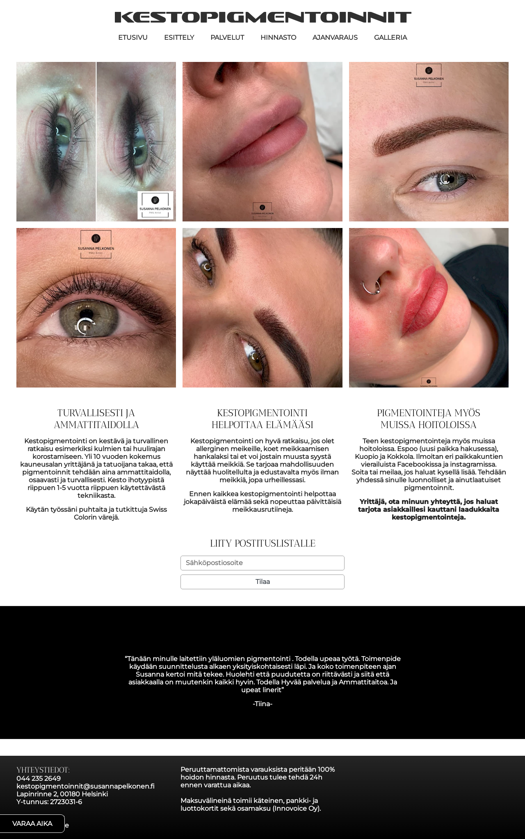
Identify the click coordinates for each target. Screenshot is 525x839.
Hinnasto (278, 37)
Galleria (390, 37)
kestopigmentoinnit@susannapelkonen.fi (85, 786)
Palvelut (227, 37)
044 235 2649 (38, 778)
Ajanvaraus (335, 37)
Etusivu (133, 37)
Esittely (179, 37)
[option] (262, 682)
